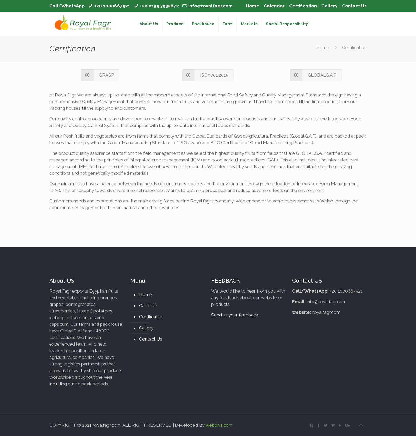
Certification (303, 5)
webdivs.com (219, 425)
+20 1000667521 (112, 5)
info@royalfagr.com (210, 5)
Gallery (329, 5)
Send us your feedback (234, 315)
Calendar (274, 5)
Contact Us (354, 5)
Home (252, 5)
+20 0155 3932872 (159, 5)
